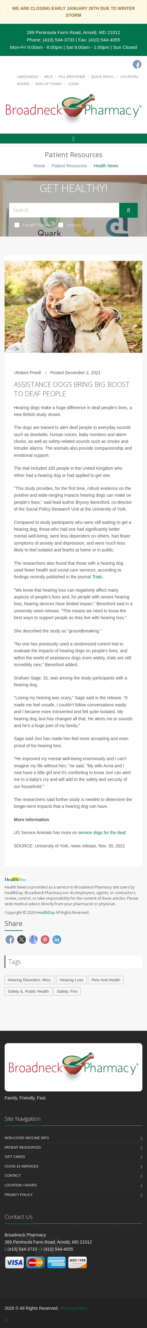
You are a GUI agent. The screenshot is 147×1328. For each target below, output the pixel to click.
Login (73, 84)
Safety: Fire (67, 991)
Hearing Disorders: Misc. (30, 980)
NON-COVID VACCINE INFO (27, 1138)
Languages (27, 77)
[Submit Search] (128, 210)
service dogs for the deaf (102, 832)
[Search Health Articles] (64, 210)
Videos (69, 225)
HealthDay (45, 912)
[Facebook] (137, 64)
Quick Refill (102, 77)
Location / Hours (21, 1185)
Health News (32, 225)
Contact (13, 1175)
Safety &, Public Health (28, 991)
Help (48, 77)
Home (39, 165)
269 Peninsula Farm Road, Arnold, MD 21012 (73, 32)
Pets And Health (105, 980)
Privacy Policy (19, 1195)
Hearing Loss (71, 980)
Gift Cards (15, 1157)
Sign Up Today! (48, 84)
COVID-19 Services (21, 1166)
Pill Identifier (72, 77)
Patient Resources (69, 165)
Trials (97, 576)
